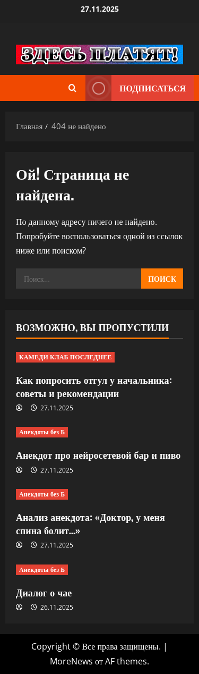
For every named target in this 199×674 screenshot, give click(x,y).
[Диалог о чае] (99, 570)
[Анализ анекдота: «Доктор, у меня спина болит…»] (99, 494)
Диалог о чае (44, 592)
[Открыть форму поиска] (72, 88)
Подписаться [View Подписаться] (135, 88)
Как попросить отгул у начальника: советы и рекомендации (94, 386)
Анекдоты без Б (42, 431)
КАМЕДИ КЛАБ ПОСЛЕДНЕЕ (65, 356)
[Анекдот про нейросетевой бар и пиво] (99, 432)
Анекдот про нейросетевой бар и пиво (98, 454)
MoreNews (71, 661)
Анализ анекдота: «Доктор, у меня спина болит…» (90, 523)
